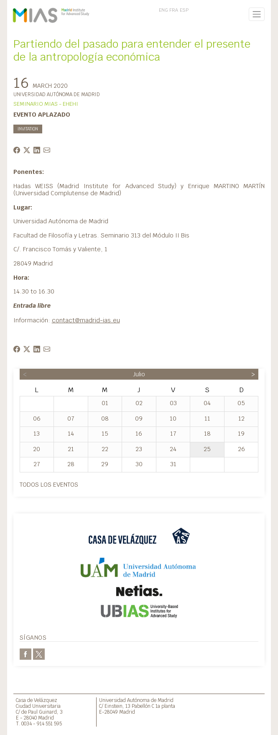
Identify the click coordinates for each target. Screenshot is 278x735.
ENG (163, 10)
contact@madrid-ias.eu (86, 320)
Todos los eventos (49, 484)
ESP (184, 10)
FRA (173, 10)
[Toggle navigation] (257, 14)
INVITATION (28, 129)
